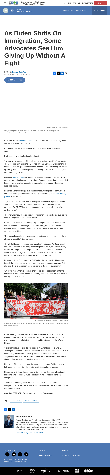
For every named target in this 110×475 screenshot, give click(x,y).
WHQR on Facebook (46, 455)
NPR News (16, 401)
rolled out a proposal (26, 141)
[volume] (12, 10)
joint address (18, 177)
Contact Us (42, 451)
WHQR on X (66, 451)
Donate (101, 3)
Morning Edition (31, 401)
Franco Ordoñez (19, 72)
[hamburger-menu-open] (5, 3)
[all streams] (99, 10)
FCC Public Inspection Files (71, 455)
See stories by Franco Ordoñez (29, 432)
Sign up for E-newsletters (80, 3)
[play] (5, 10)
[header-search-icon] (65, 3)
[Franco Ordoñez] (9, 421)
